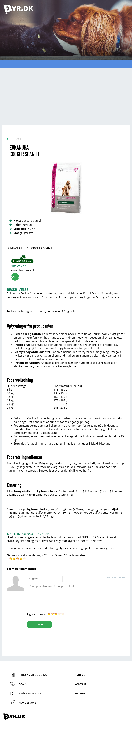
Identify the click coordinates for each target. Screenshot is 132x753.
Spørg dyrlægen (26, 693)
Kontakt (80, 684)
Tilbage (16, 139)
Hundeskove (23, 702)
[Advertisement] (66, 96)
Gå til (15, 276)
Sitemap (80, 693)
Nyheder (80, 675)
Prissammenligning (28, 675)
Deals (18, 684)
